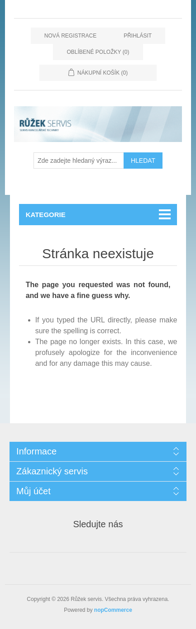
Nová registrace (70, 36)
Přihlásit (138, 36)
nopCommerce (113, 610)
